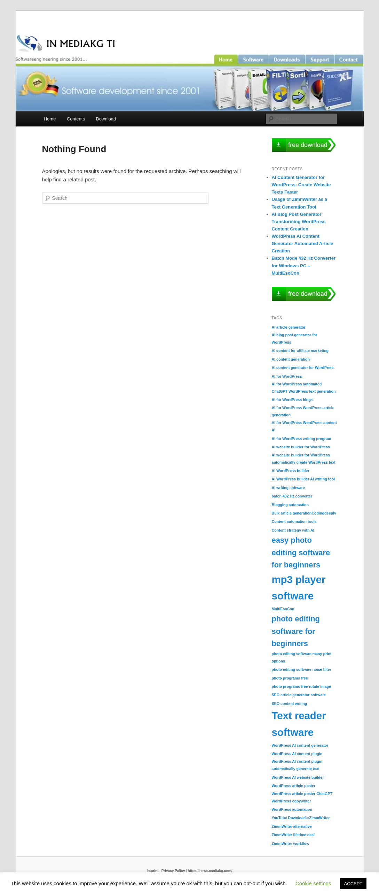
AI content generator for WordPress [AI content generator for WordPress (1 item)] (303, 368)
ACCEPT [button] (353, 883)
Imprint (153, 871)
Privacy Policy (173, 871)
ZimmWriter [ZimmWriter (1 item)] (319, 818)
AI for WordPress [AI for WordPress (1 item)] (287, 376)
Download (106, 118)
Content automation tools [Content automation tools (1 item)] (294, 521)
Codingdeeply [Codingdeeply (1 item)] (323, 513)
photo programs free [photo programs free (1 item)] (290, 678)
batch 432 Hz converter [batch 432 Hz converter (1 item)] (292, 496)
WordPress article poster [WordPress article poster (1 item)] (294, 786)
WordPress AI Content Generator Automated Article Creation (302, 243)
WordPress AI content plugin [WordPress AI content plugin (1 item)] (297, 754)
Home (50, 118)
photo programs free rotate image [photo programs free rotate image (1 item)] (301, 686)
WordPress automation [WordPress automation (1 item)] (292, 809)
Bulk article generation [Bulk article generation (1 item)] (292, 513)
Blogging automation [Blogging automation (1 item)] (290, 505)
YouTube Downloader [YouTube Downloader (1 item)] (290, 818)
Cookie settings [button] (313, 883)
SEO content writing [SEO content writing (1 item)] (289, 703)
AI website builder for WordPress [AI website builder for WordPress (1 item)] (301, 447)
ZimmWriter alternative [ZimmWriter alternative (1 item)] (292, 826)
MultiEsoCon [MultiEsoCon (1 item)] (283, 609)
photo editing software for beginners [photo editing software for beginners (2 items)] (296, 631)
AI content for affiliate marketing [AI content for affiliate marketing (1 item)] (300, 350)
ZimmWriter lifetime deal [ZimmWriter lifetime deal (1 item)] (293, 835)
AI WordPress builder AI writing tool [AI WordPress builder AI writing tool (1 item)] (303, 479)
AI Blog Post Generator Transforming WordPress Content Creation (299, 221)
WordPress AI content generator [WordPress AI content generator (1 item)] (300, 745)
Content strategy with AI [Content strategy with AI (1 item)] (293, 530)
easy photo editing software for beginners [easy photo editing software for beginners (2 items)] (301, 552)
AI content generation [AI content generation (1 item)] (291, 359)
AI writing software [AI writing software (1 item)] (288, 488)
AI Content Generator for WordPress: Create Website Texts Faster (301, 185)
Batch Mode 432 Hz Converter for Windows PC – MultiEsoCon (304, 265)
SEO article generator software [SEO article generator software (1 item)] (299, 695)
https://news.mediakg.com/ (210, 871)
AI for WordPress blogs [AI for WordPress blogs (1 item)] (292, 400)
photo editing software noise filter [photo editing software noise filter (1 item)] (301, 669)
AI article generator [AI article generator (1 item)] (289, 327)
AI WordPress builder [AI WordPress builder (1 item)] (290, 471)
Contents (76, 118)
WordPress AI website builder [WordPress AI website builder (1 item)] (298, 777)
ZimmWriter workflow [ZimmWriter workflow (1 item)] (290, 843)
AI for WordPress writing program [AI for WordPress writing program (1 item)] (301, 439)
